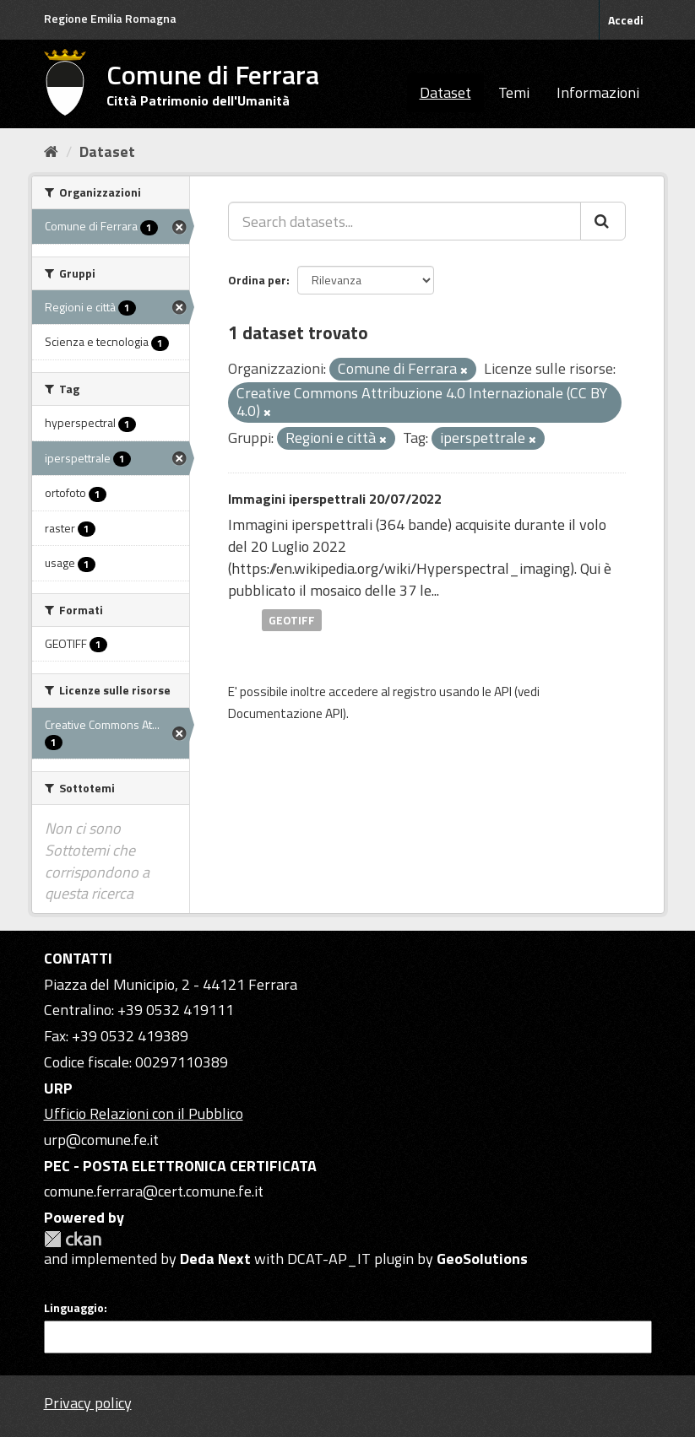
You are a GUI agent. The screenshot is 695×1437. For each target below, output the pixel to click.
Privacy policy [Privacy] (88, 1402)
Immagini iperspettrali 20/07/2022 (335, 499)
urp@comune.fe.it (101, 1139)
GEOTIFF (292, 619)
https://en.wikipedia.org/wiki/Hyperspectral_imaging (400, 568)
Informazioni (598, 92)
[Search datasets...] (404, 221)
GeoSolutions (482, 1258)
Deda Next (215, 1258)
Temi (513, 92)
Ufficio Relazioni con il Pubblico (143, 1113)
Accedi (625, 20)
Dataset (445, 92)
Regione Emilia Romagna (110, 18)
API (503, 691)
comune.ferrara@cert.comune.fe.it (153, 1191)
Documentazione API (285, 713)
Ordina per (257, 280)
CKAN (72, 1239)
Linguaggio (74, 1307)
